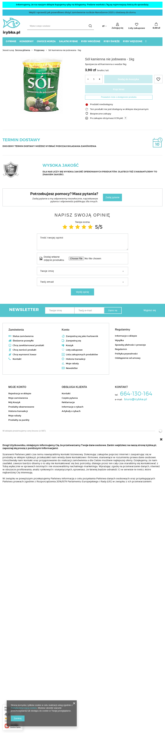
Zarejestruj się (73, 340)
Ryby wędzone (132, 41)
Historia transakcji (75, 359)
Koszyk (69, 345)
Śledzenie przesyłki (23, 340)
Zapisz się (112, 310)
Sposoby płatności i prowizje (130, 345)
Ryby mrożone (90, 41)
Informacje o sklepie (126, 336)
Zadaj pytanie (112, 197)
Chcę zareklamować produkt (28, 345)
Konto (65, 329)
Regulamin (121, 349)
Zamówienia (16, 329)
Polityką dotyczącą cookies (24, 708)
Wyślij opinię (82, 292)
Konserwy (27, 41)
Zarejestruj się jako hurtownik (82, 336)
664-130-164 (136, 394)
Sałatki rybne (68, 41)
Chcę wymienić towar (24, 354)
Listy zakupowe (136, 28)
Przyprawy (39, 50)
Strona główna (22, 50)
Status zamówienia (23, 336)
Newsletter (72, 368)
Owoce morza (46, 41)
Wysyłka (119, 340)
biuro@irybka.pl (135, 399)
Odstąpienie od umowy (127, 358)
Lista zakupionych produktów (82, 354)
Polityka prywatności (126, 353)
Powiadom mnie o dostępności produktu (118, 97)
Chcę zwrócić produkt (24, 350)
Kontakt (17, 359)
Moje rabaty (72, 363)
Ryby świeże (112, 41)
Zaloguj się (117, 27)
